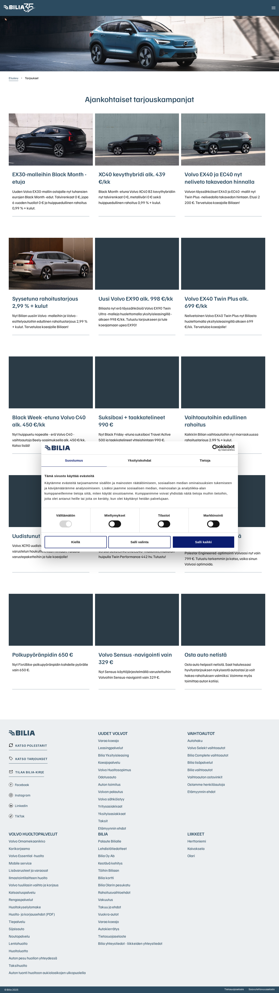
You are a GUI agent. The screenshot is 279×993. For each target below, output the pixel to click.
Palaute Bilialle (109, 841)
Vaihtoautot (201, 733)
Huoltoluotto (18, 950)
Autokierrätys (108, 928)
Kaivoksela (195, 848)
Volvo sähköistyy (111, 799)
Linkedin (18, 805)
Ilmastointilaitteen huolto (28, 877)
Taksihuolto (18, 965)
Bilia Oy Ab (106, 855)
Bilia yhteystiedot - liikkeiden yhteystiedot (130, 943)
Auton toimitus (109, 784)
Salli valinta (139, 542)
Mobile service (20, 863)
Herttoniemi (196, 841)
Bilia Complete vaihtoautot (207, 755)
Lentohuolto (18, 943)
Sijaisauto (16, 928)
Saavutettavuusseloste (262, 989)
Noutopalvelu (19, 936)
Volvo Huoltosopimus (114, 769)
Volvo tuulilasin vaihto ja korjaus (34, 885)
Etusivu (13, 78)
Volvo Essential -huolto (26, 855)
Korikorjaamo (19, 848)
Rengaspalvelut (21, 899)
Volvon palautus (110, 791)
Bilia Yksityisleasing (113, 755)
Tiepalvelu (17, 921)
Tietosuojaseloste (112, 936)
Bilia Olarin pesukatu (114, 885)
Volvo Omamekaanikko (27, 841)
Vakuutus (105, 899)
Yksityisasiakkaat (112, 813)
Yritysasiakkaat (110, 806)
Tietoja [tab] (205, 460)
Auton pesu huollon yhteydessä (33, 958)
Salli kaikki (203, 542)
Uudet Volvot (113, 733)
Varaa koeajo (108, 740)
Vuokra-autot (108, 914)
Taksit (103, 820)
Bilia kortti (106, 877)
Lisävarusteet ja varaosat (28, 870)
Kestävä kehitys (110, 863)
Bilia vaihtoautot (200, 769)
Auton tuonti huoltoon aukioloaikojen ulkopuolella (47, 972)
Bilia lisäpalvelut (200, 762)
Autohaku (195, 740)
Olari (191, 855)
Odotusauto (107, 777)
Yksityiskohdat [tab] (139, 460)
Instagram (19, 795)
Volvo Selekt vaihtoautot (206, 747)
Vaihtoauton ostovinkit (204, 777)
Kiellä (75, 542)
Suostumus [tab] (74, 460)
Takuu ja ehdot (109, 907)
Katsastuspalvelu (22, 892)
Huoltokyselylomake (25, 907)
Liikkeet (195, 834)
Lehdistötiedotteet (112, 848)
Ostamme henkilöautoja (206, 784)
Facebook (19, 784)
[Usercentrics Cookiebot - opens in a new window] (215, 448)
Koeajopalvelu (109, 762)
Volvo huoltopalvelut (33, 834)
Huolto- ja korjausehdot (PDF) (32, 914)
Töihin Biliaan (108, 870)
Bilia (103, 834)
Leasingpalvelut (110, 747)
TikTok (16, 816)
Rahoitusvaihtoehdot (114, 892)
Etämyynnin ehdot (112, 828)
